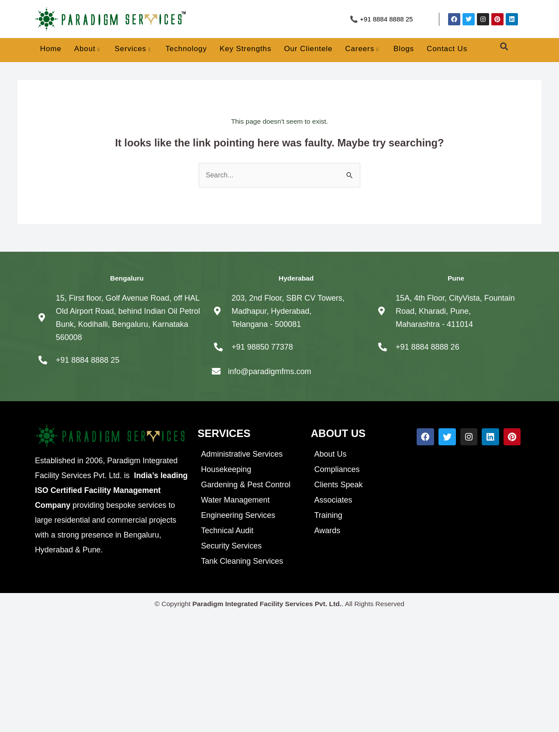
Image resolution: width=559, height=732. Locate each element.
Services (133, 49)
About (87, 49)
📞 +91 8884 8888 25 (381, 19)
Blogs (403, 49)
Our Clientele (308, 49)
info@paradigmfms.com (269, 371)
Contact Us (447, 49)
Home (51, 49)
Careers (362, 49)
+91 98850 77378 (262, 347)
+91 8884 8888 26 (427, 347)
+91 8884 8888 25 (88, 360)
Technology (186, 49)
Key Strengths (245, 49)
